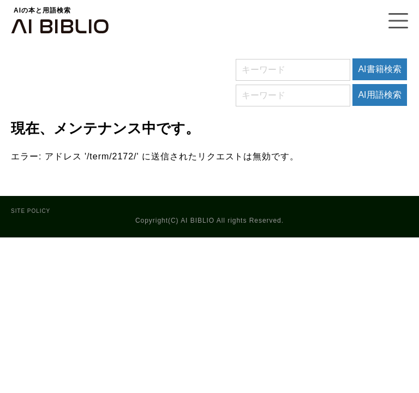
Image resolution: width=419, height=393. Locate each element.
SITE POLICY (30, 211)
